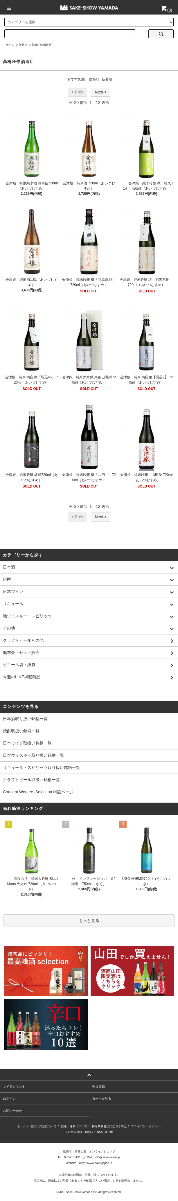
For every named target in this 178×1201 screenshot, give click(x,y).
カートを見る (101, 1098)
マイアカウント (14, 1086)
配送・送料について (74, 1126)
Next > (101, 92)
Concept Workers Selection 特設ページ (38, 792)
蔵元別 (23, 44)
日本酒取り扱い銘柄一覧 (25, 718)
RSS (100, 1132)
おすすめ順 (76, 79)
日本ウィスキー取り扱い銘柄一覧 (33, 755)
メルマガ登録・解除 (78, 1132)
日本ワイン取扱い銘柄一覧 (27, 743)
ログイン (9, 1098)
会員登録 (98, 1086)
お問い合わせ (12, 1110)
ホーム (10, 44)
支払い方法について (43, 1126)
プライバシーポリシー (145, 1126)
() (166, 10)
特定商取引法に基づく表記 (109, 1126)
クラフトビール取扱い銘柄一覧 (31, 779)
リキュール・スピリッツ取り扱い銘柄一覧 (41, 767)
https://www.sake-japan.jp (95, 1163)
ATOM (109, 1132)
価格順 (94, 79)
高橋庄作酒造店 (41, 44)
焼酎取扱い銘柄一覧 (21, 731)
